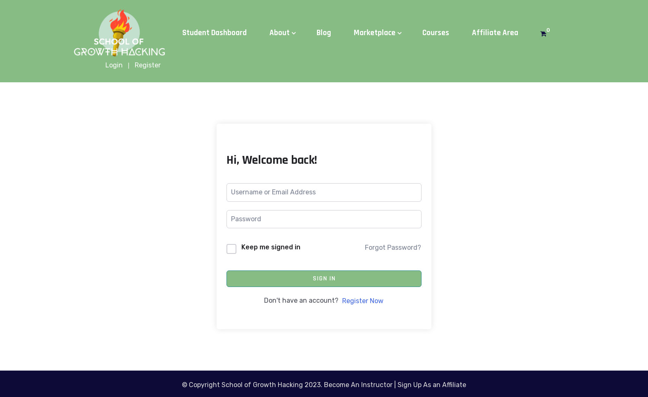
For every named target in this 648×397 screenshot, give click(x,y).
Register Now (363, 301)
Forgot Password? (393, 247)
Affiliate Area (495, 33)
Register (148, 65)
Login (114, 65)
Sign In (324, 278)
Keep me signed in (270, 247)
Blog (324, 33)
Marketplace (374, 33)
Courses (435, 33)
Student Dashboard (214, 33)
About (279, 33)
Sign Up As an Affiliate (432, 385)
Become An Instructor (358, 385)
